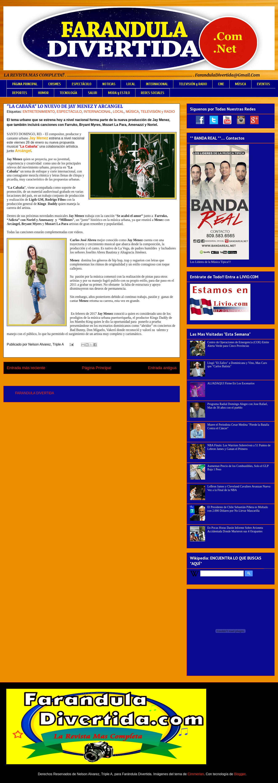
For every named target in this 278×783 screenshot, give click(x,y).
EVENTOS (263, 84)
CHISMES (54, 84)
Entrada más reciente (26, 368)
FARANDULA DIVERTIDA (34, 393)
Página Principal (96, 368)
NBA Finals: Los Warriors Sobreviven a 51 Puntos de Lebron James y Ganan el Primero (239, 447)
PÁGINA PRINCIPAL (24, 84)
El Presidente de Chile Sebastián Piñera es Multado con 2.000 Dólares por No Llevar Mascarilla (237, 509)
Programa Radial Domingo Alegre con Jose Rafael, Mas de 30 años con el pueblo (237, 405)
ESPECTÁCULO (81, 84)
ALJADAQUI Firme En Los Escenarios (231, 383)
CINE (221, 84)
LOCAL (130, 84)
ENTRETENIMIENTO (39, 111)
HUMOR (43, 93)
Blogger (239, 774)
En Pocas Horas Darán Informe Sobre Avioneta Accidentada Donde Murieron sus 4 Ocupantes (235, 529)
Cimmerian (196, 774)
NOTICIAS (108, 84)
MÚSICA (240, 84)
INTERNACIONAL (157, 84)
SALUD (92, 93)
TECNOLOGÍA (68, 93)
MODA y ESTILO (119, 93)
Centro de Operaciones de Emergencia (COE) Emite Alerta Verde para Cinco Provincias (238, 344)
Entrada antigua (162, 368)
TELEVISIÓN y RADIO (193, 84)
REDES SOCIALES (152, 93)
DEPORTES (19, 93)
